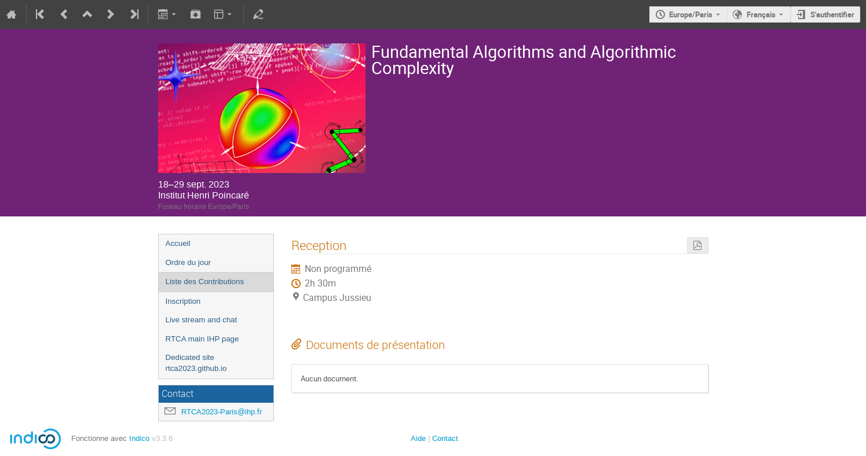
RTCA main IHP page (202, 338)
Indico (139, 438)
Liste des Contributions (205, 281)
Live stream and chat (201, 319)
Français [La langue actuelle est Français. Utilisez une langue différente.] (761, 14)
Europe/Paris (690, 14)
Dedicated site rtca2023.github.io (196, 363)
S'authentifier (832, 14)
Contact (445, 438)
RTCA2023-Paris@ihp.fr (221, 412)
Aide (418, 438)
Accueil (178, 243)
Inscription (183, 301)
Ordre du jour (188, 262)
